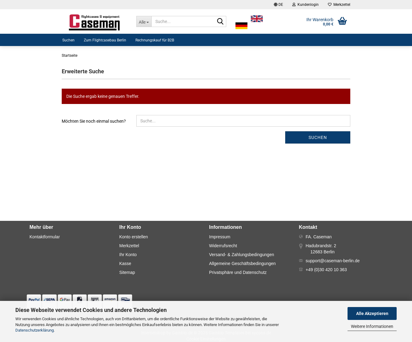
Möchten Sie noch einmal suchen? (94, 121)
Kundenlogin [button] (305, 4)
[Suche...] (143, 21)
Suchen (68, 40)
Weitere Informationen (372, 326)
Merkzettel (339, 4)
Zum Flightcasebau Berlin (105, 40)
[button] (278, 4)
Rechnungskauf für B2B (154, 40)
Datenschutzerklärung (34, 330)
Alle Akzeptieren (372, 313)
